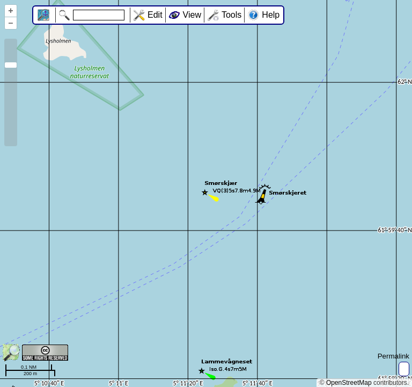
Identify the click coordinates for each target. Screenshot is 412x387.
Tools (231, 14)
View (192, 14)
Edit (155, 14)
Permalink (393, 356)
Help (270, 14)
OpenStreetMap (349, 382)
